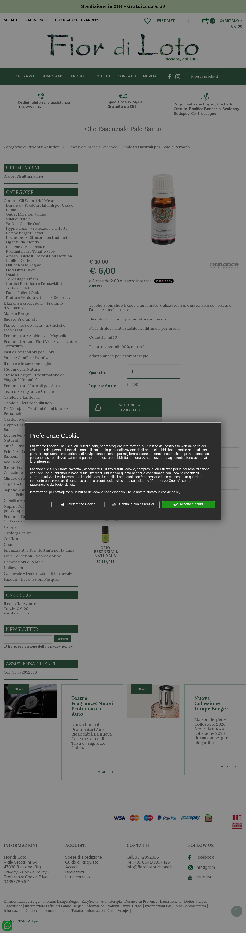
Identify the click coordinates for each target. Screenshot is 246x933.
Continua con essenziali (133, 504)
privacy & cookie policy (163, 492)
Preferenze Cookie (78, 504)
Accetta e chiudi (188, 504)
